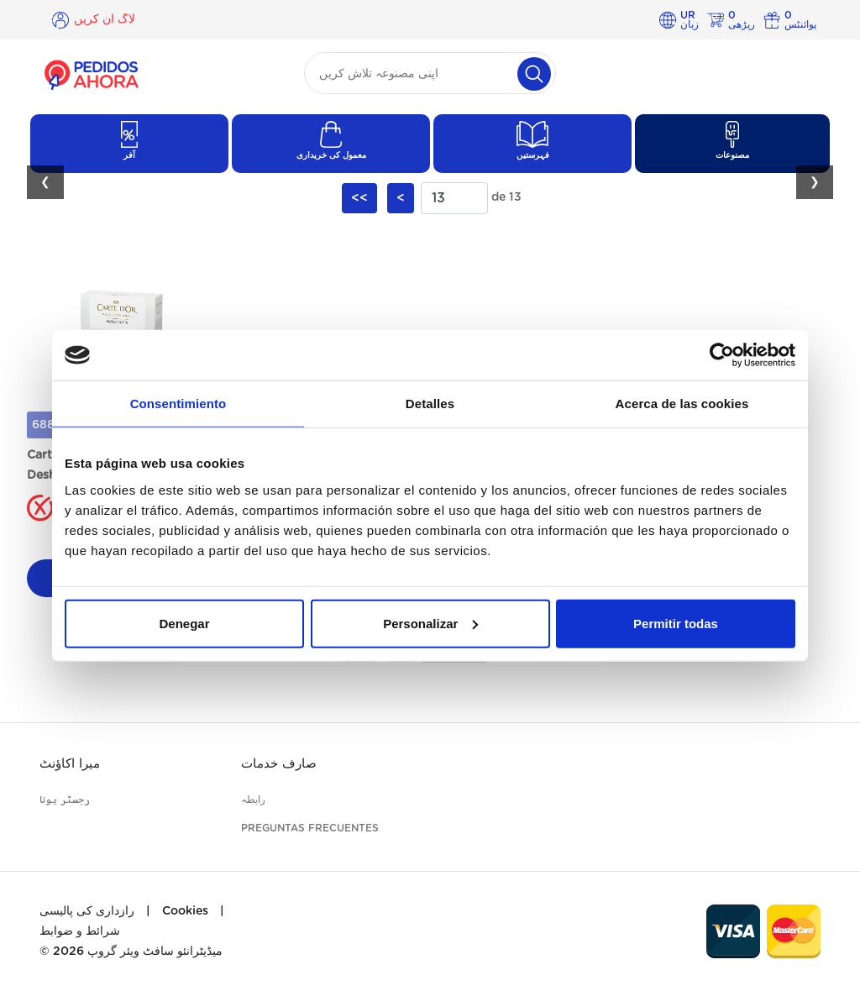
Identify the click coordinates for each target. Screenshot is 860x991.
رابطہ (253, 799)
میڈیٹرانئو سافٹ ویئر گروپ (155, 951)
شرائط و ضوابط (79, 931)
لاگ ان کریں (104, 19)
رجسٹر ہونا (64, 799)
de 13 (506, 197)
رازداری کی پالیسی (86, 911)
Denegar (184, 623)
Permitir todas (675, 623)
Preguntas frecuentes (310, 828)
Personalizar (430, 623)
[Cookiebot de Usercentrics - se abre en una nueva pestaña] (721, 355)
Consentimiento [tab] (178, 403)
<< (359, 198)
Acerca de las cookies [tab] (682, 403)
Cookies (185, 911)
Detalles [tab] (430, 403)
